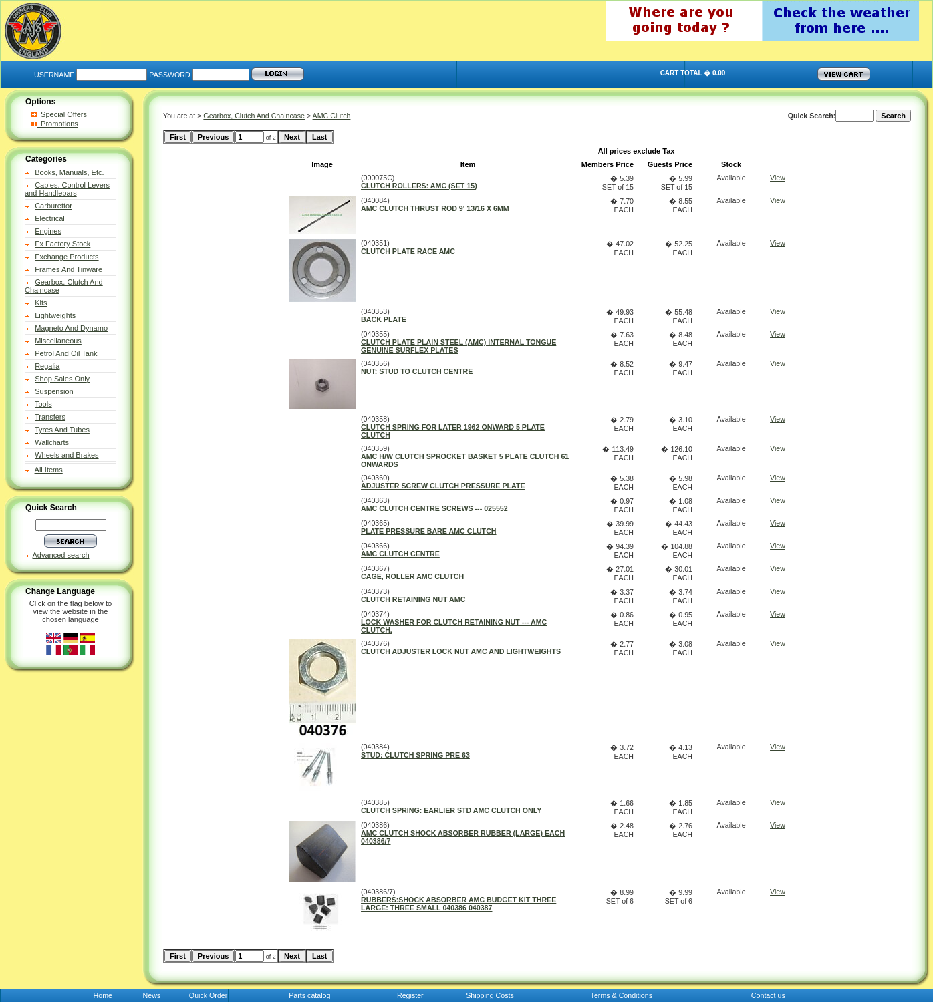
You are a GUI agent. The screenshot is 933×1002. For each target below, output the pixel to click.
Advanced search (61, 555)
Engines (48, 231)
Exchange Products (66, 257)
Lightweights (55, 315)
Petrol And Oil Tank (66, 353)
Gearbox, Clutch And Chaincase (254, 116)
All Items (49, 470)
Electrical (50, 218)
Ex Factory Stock (62, 244)
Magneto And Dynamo (71, 328)
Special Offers (59, 114)
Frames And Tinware (68, 269)
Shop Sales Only (62, 379)
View (777, 178)
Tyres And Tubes (62, 430)
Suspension (54, 391)
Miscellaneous (58, 341)
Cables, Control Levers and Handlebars (67, 189)
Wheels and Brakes (66, 455)
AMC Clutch (332, 116)
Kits (41, 303)
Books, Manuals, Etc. (69, 172)
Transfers (50, 417)
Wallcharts (52, 442)
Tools (43, 404)
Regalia (47, 366)
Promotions (54, 124)
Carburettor (53, 206)
